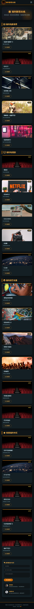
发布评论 (8, 579)
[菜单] (31, 2)
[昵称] (17, 566)
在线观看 (7, 47)
